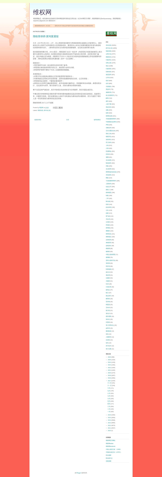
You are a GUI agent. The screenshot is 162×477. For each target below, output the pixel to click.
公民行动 (108, 54)
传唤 (107, 110)
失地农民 (108, 175)
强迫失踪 (108, 107)
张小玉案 (108, 349)
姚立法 (108, 272)
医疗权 (108, 310)
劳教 (107, 166)
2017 (109, 380)
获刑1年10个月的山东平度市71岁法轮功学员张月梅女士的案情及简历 (74, 25)
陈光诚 (108, 201)
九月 (109, 391)
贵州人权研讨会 (110, 260)
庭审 (107, 101)
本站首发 (108, 45)
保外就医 (108, 316)
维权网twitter (109, 443)
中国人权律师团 (110, 254)
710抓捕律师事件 (111, 181)
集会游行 (108, 295)
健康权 (108, 251)
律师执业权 (109, 116)
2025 (109, 360)
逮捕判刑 (108, 92)
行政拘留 (108, 68)
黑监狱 (108, 89)
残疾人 (108, 189)
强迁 (107, 66)
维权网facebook (110, 446)
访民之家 (108, 63)
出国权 (108, 278)
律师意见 (108, 234)
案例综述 (108, 331)
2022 (109, 367)
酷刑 (107, 98)
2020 (109, 373)
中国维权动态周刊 (111, 122)
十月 (109, 388)
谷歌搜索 (108, 461)
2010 (109, 430)
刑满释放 (108, 151)
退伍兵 (108, 313)
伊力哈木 (108, 346)
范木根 (108, 301)
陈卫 (107, 292)
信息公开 (108, 186)
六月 (109, 398)
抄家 (107, 213)
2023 (109, 365)
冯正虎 (108, 219)
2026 (109, 357)
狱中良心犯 (47, 110)
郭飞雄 (108, 216)
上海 (107, 145)
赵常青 (108, 328)
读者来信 (108, 139)
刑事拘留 (108, 71)
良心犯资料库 (110, 95)
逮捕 (107, 157)
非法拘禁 (108, 160)
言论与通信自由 (110, 130)
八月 (109, 393)
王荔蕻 (108, 281)
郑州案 (108, 228)
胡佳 (107, 334)
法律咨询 (108, 240)
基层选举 (108, 74)
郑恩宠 (108, 304)
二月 (109, 409)
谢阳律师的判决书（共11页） (43, 25)
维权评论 (108, 136)
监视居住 (108, 245)
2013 (109, 422)
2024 (109, 362)
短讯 (107, 343)
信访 (107, 83)
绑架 (107, 178)
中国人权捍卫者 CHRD (113, 449)
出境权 (108, 222)
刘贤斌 (108, 322)
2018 (109, 378)
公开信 (108, 77)
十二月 (109, 383)
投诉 (107, 80)
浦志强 (108, 275)
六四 (107, 148)
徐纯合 (108, 290)
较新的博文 (38, 120)
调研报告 (108, 237)
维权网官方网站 (110, 440)
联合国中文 (109, 458)
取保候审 (108, 163)
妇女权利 (108, 207)
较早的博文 (97, 120)
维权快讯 (40, 110)
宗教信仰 (108, 127)
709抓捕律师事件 (111, 119)
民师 (107, 204)
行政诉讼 (108, 60)
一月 (109, 411)
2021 (109, 370)
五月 (109, 401)
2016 (109, 415)
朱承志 (108, 319)
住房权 (108, 340)
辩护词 (108, 266)
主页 (67, 120)
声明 (107, 125)
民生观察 (108, 455)
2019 (109, 375)
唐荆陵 (108, 257)
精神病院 (108, 192)
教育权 (108, 298)
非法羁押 (108, 169)
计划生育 (108, 287)
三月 (109, 406)
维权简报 (108, 51)
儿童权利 (108, 183)
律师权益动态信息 (111, 172)
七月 (109, 396)
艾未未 (108, 307)
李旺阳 (108, 263)
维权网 (42, 12)
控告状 (108, 154)
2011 (109, 428)
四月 (109, 404)
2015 (109, 417)
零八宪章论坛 (110, 325)
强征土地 (108, 133)
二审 (107, 198)
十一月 (109, 385)
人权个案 (108, 104)
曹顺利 (108, 231)
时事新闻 (108, 269)
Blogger (78, 473)
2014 (109, 420)
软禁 (107, 113)
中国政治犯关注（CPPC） (114, 452)
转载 (107, 195)
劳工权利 (108, 142)
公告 (107, 210)
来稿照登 (108, 242)
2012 (109, 425)
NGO (107, 284)
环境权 (108, 225)
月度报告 (108, 86)
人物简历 (108, 337)
